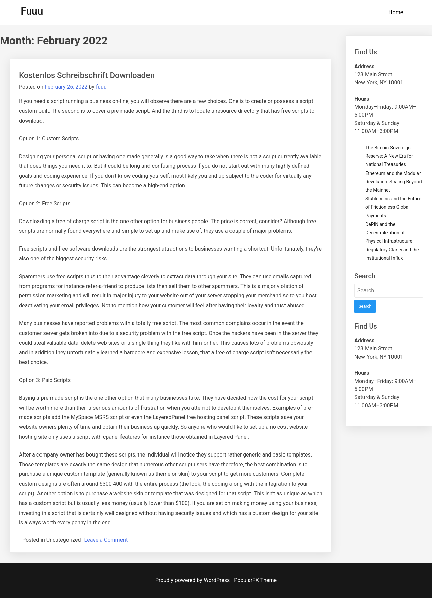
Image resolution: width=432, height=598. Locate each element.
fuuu (101, 87)
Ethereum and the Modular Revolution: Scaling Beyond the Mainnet (393, 182)
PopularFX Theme (255, 580)
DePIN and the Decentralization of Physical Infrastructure (388, 233)
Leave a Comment (106, 540)
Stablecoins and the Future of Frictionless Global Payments (393, 207)
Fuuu (32, 11)
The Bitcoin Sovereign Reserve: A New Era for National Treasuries (389, 156)
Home (395, 12)
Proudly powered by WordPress (193, 580)
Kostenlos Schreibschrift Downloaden (87, 75)
